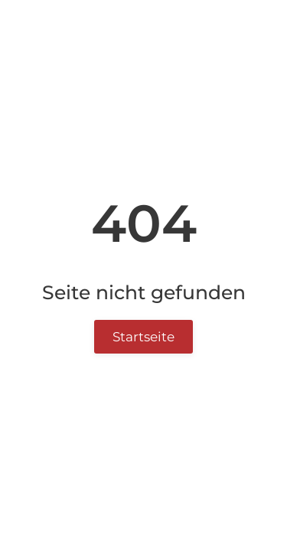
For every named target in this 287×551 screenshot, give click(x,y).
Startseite (143, 336)
